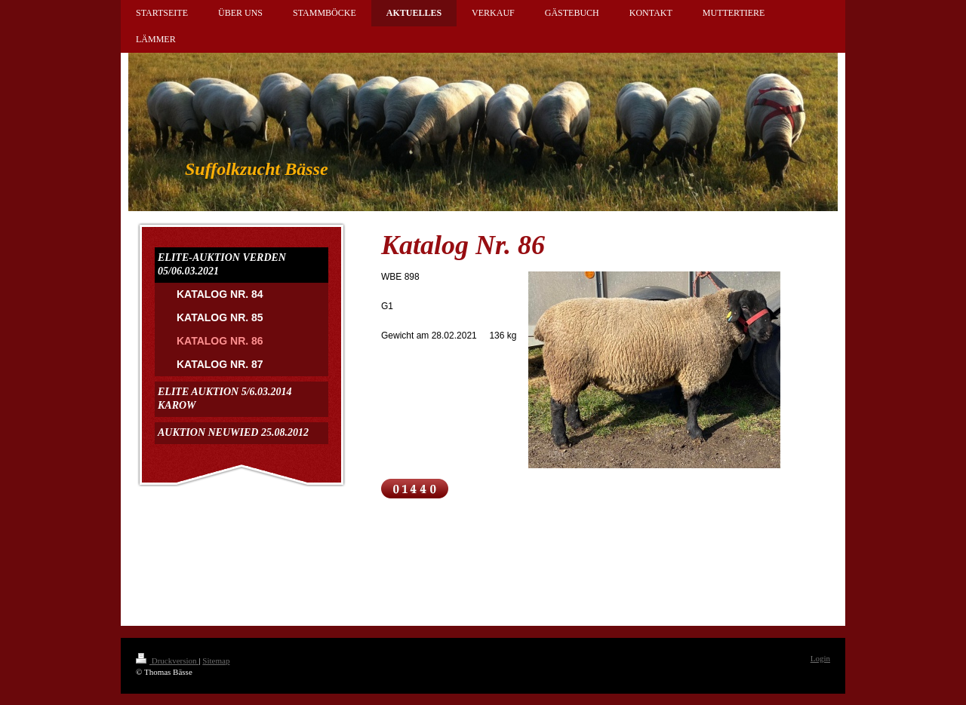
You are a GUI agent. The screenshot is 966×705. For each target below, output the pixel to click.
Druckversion (167, 660)
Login (820, 658)
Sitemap (215, 660)
